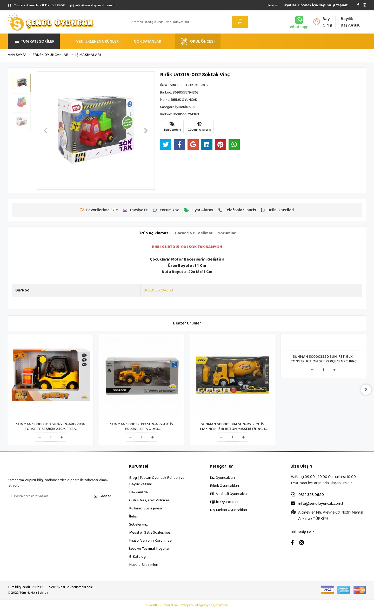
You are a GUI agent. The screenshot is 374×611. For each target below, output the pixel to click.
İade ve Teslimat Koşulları (149, 549)
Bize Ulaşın (301, 466)
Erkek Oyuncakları (224, 486)
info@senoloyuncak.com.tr (318, 504)
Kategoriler (221, 466)
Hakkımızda (138, 492)
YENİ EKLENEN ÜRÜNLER (97, 41)
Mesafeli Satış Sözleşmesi (150, 532)
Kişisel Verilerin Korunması (150, 540)
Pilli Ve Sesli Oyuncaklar (229, 494)
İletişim (273, 5)
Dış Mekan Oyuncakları (228, 510)
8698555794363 (158, 290)
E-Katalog (137, 557)
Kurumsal (138, 466)
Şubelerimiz (138, 524)
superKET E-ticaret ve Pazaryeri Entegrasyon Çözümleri (187, 605)
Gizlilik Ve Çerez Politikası (149, 500)
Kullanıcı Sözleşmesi (145, 508)
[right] (366, 389)
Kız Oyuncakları (222, 478)
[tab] (154, 233)
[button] (45, 130)
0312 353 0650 (307, 495)
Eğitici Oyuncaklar (224, 502)
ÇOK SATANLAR (147, 41)
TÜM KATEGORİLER (35, 41)
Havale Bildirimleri (143, 565)
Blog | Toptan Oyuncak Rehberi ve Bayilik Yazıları (156, 481)
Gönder (102, 496)
